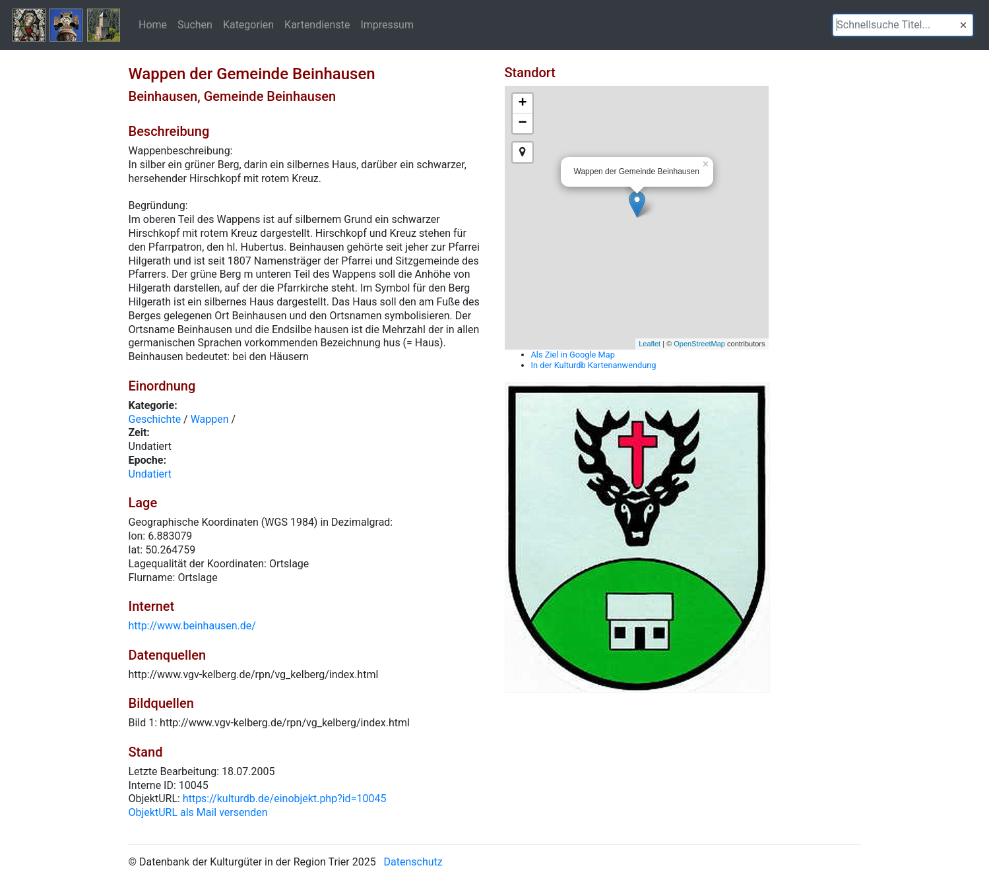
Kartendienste (317, 24)
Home (153, 24)
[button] (963, 25)
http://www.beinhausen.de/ (192, 625)
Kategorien (248, 24)
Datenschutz (413, 862)
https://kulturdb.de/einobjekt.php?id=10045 (285, 798)
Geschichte (155, 419)
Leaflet (649, 344)
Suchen (194, 24)
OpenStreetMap (699, 344)
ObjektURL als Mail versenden (198, 812)
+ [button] (522, 103)
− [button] (522, 123)
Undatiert (150, 474)
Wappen (210, 419)
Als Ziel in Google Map (573, 355)
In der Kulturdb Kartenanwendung (593, 365)
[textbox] (903, 25)
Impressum (387, 24)
